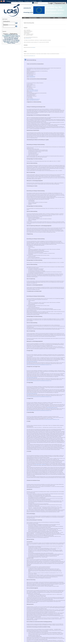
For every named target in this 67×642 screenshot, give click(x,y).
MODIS (16, 39)
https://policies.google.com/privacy (32, 361)
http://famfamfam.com (31, 55)
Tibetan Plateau (11, 43)
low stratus (11, 37)
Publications (60, 17)
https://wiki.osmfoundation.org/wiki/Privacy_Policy (51, 419)
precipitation (17, 40)
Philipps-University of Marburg (15, 1)
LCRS (40, 1)
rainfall (4, 41)
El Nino (12, 36)
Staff (54, 17)
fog (16, 36)
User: (10, 2)
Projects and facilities (33, 17)
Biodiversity (12, 34)
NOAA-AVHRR (7, 40)
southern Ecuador (14, 42)
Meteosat (10, 38)
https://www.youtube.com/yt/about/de (40, 464)
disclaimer (33, 47)
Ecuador (6, 36)
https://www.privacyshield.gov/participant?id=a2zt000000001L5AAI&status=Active (39, 364)
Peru (12, 40)
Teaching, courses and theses (45, 17)
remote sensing (10, 41)
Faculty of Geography (31, 1)
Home (25, 17)
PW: (33, 2)
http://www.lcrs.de (28, 38)
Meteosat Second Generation (11, 38)
